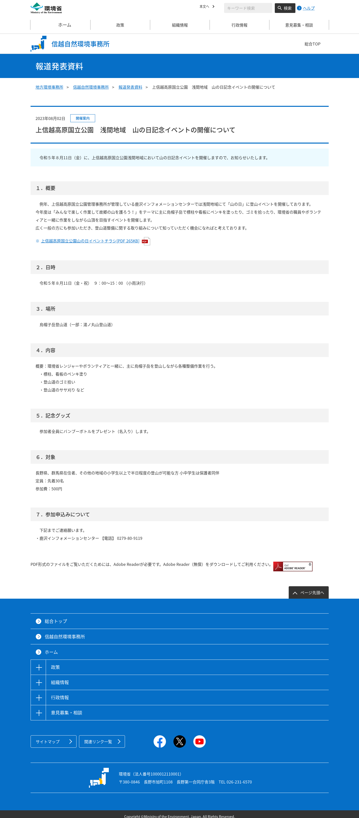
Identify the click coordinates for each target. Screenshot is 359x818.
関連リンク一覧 (98, 737)
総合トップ (56, 616)
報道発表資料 (130, 87)
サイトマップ (48, 737)
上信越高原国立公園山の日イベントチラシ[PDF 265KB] (95, 241)
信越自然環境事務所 (91, 87)
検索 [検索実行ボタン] (288, 8)
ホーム (61, 25)
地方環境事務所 (49, 87)
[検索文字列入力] (248, 8)
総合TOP (312, 44)
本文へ (205, 7)
